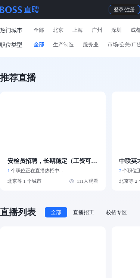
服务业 (91, 44)
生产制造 (63, 44)
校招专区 (116, 212)
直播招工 (83, 212)
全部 (39, 30)
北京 (58, 30)
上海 (77, 30)
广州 (97, 30)
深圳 (116, 30)
